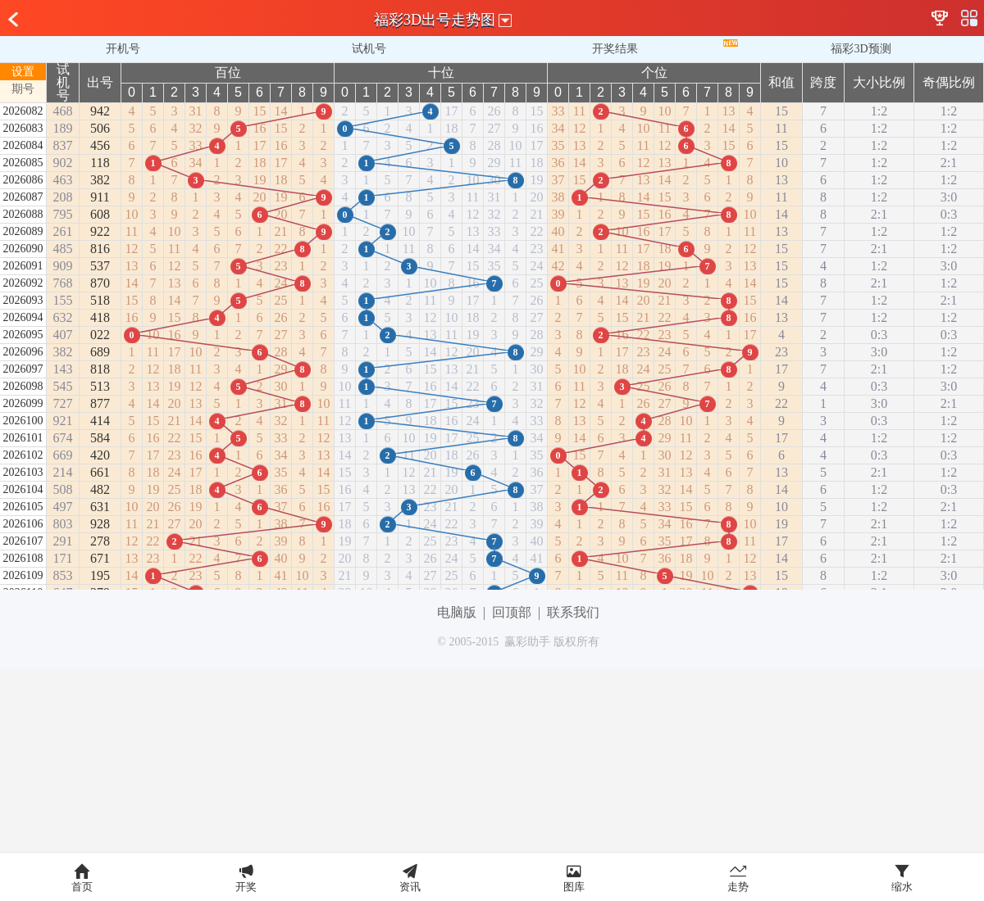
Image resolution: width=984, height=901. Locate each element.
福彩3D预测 (861, 49)
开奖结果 (615, 49)
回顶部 (511, 612)
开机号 (123, 49)
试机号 (369, 49)
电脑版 (456, 612)
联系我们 (573, 612)
